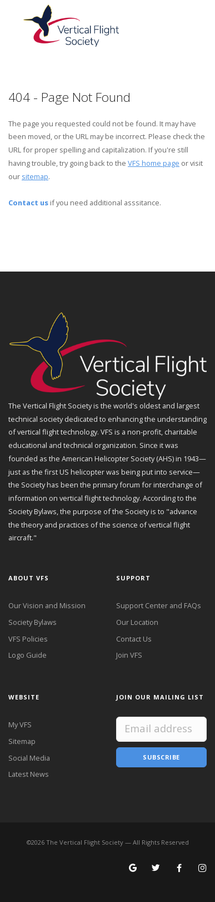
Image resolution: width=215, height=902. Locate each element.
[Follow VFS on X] (156, 869)
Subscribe (161, 757)
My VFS (20, 724)
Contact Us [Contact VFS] (134, 639)
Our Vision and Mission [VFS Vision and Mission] (47, 605)
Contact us (28, 203)
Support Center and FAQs (158, 605)
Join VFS (129, 655)
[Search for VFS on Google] (133, 869)
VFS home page (153, 163)
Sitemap (22, 741)
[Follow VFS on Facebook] (179, 869)
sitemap (35, 176)
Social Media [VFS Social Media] (29, 758)
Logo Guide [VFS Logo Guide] (27, 655)
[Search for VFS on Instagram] (202, 869)
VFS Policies (28, 639)
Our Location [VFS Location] (137, 622)
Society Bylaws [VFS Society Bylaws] (32, 622)
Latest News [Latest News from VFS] (28, 774)
